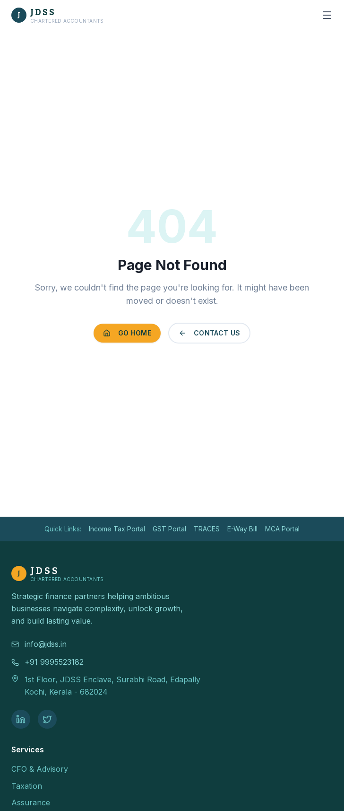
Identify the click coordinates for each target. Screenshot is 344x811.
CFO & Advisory (39, 769)
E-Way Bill (242, 529)
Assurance (30, 802)
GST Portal (169, 529)
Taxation (26, 786)
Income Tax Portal (117, 529)
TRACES (207, 529)
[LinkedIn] (20, 719)
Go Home (127, 333)
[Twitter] (47, 719)
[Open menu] (327, 15)
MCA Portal (282, 529)
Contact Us (210, 333)
